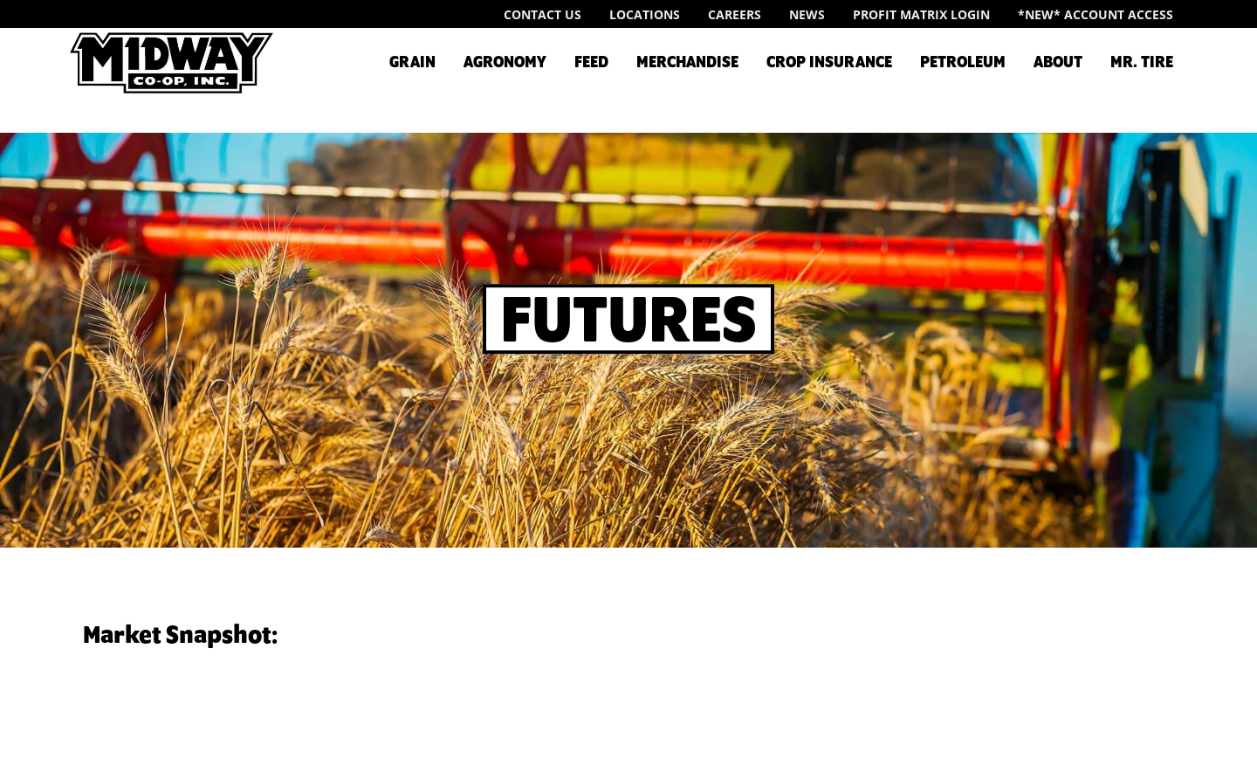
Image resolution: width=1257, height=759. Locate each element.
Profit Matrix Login (921, 14)
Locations (644, 14)
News (807, 14)
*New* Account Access (1095, 14)
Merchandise (687, 63)
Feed (591, 63)
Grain (412, 63)
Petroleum (963, 63)
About (1058, 63)
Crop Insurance (829, 63)
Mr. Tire (1141, 63)
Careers (734, 14)
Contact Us (542, 14)
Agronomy (505, 63)
